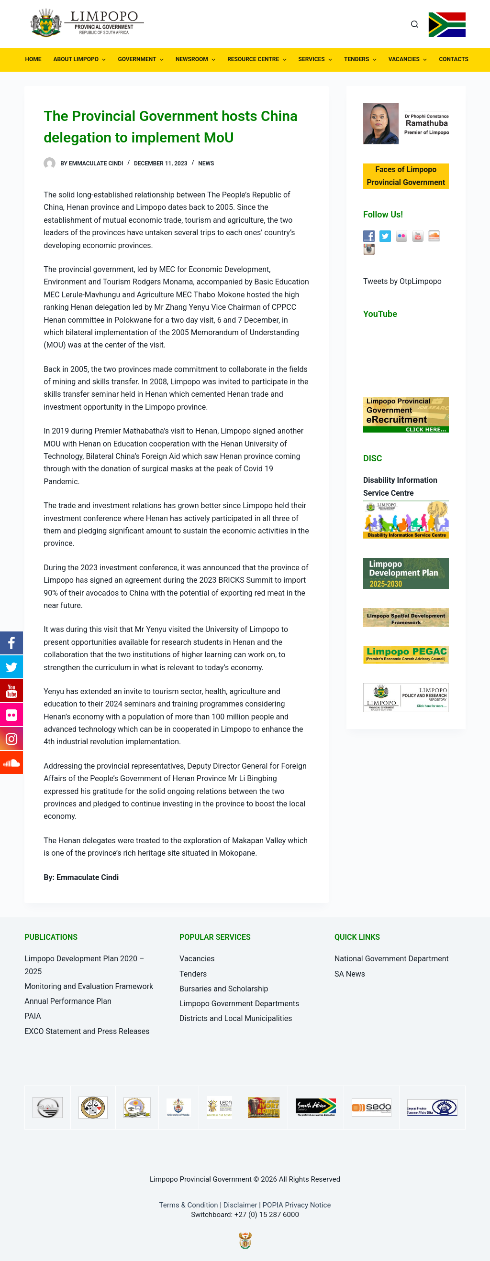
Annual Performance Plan (67, 1001)
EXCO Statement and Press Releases (86, 1031)
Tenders (193, 973)
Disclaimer (240, 1205)
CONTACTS (458, 59)
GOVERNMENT (142, 59)
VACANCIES (409, 59)
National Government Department (391, 958)
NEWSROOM (197, 59)
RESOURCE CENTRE (258, 59)
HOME (33, 59)
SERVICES (316, 59)
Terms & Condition (188, 1205)
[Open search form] (414, 24)
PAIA (32, 1016)
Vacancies (196, 958)
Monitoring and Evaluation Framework (88, 986)
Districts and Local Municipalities (235, 1018)
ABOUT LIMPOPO (81, 59)
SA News (349, 973)
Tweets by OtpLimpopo (402, 281)
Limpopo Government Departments (239, 1003)
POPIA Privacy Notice (297, 1205)
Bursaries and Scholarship (223, 988)
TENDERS (361, 59)
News (206, 163)
